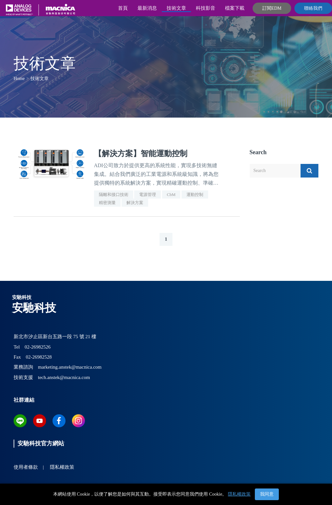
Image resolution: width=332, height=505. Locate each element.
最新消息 (147, 8)
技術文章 (176, 8)
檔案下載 (234, 8)
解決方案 (134, 202)
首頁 (123, 8)
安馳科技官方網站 (41, 443)
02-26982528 (39, 357)
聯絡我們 (313, 8)
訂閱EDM (271, 8)
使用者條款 (26, 467)
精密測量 (107, 202)
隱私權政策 (239, 494)
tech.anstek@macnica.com (64, 377)
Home (19, 78)
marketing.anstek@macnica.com (69, 367)
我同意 (267, 494)
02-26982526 (38, 347)
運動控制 (194, 194)
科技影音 (205, 8)
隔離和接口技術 (113, 194)
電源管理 (147, 194)
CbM (171, 194)
